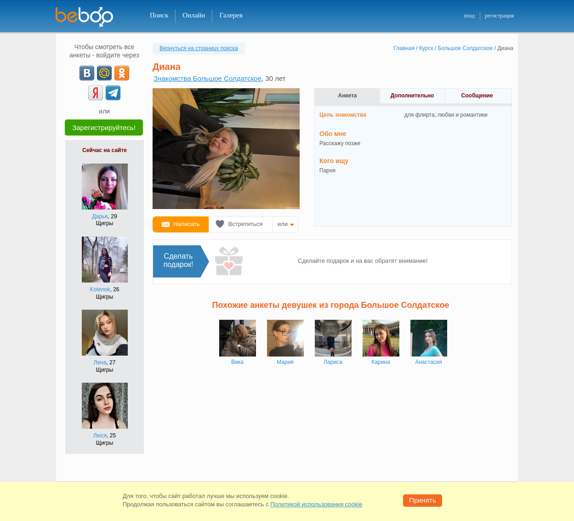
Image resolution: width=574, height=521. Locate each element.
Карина (380, 362)
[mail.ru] (104, 73)
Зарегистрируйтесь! (104, 127)
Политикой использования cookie (316, 504)
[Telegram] (113, 92)
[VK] (87, 73)
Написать (186, 224)
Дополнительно (412, 95)
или (283, 224)
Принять (422, 500)
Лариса (333, 362)
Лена (100, 362)
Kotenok (100, 289)
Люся (100, 435)
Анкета (347, 95)
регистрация (499, 15)
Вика (237, 362)
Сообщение (477, 95)
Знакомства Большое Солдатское (207, 78)
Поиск (159, 15)
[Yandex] (95, 92)
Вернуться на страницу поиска (198, 48)
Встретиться (245, 224)
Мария (285, 362)
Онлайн (193, 15)
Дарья (100, 216)
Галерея (230, 15)
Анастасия (428, 362)
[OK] (121, 73)
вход (469, 15)
